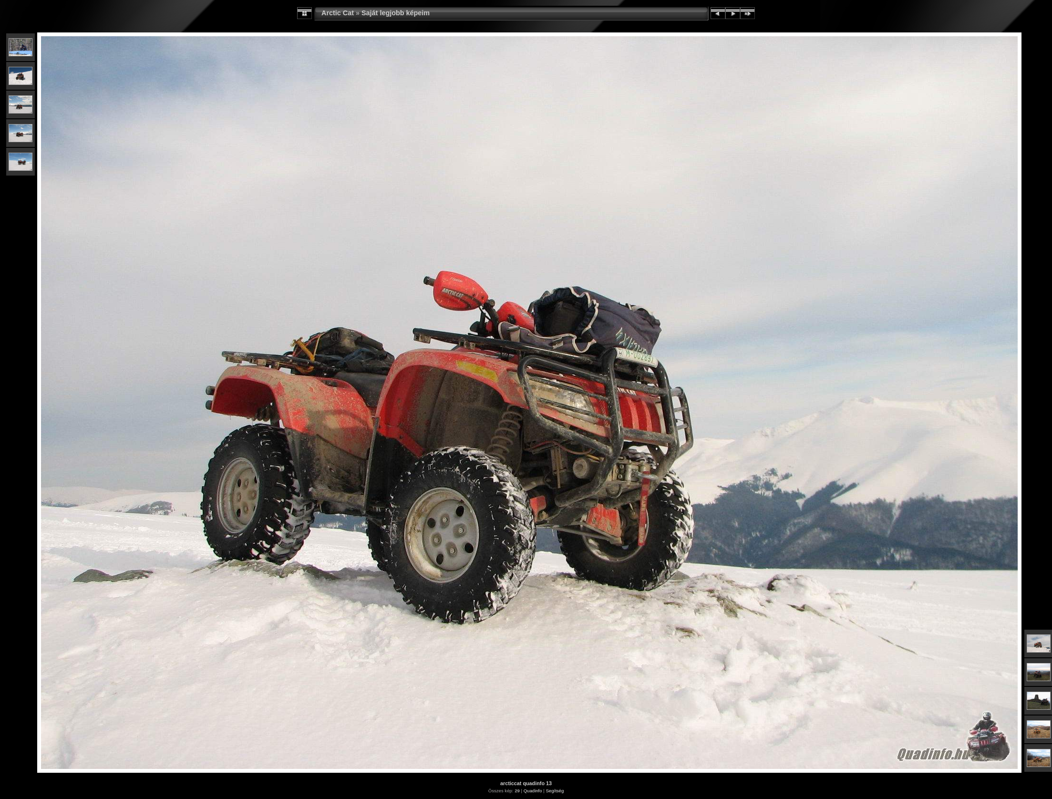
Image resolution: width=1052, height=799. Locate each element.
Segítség (555, 790)
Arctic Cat (337, 13)
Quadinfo (533, 790)
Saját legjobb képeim (395, 13)
